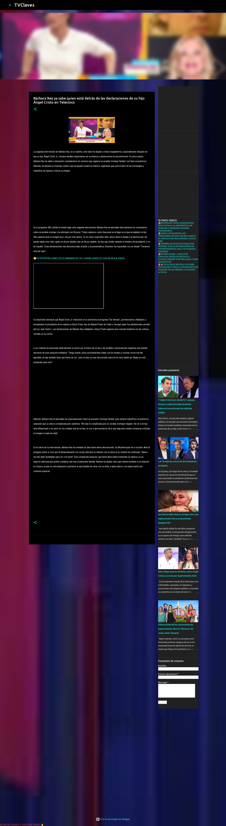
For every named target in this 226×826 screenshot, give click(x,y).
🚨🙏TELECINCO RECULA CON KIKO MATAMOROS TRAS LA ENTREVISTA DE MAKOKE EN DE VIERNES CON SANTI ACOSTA (178, 268)
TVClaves (24, 4)
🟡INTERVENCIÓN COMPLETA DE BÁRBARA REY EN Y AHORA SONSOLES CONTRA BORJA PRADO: (79, 258)
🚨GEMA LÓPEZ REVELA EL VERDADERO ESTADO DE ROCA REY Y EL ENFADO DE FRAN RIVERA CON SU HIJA (177, 237)
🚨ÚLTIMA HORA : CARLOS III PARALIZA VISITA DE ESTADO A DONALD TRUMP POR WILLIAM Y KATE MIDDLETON (178, 258)
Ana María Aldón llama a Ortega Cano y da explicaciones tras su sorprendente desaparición (178, 518)
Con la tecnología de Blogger (113, 819)
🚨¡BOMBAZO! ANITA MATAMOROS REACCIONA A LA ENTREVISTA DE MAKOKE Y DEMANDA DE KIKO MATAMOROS (176, 227)
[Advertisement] (91, 195)
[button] (35, 109)
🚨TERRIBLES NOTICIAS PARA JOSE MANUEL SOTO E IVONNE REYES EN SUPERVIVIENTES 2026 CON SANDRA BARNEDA (177, 247)
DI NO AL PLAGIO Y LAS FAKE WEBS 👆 (22, 824)
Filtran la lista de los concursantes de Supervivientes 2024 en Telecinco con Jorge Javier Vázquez (175, 628)
